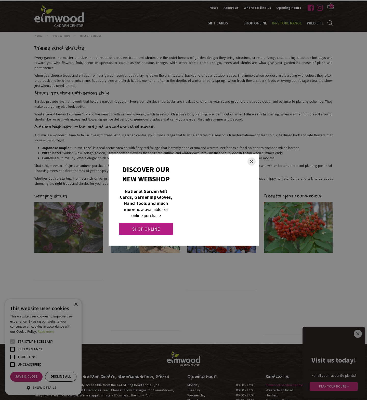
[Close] (251, 161)
